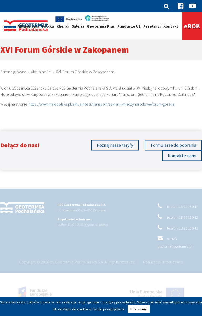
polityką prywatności (119, 302)
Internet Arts (172, 264)
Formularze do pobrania (173, 146)
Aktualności (28, 26)
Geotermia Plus (101, 26)
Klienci (63, 26)
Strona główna (13, 72)
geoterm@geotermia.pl (175, 249)
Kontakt (170, 26)
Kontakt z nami (182, 157)
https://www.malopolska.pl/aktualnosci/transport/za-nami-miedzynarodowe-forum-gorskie (101, 106)
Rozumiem (138, 309)
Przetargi (152, 26)
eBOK (192, 26)
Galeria (77, 26)
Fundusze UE (129, 26)
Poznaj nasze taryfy (115, 146)
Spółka (47, 26)
